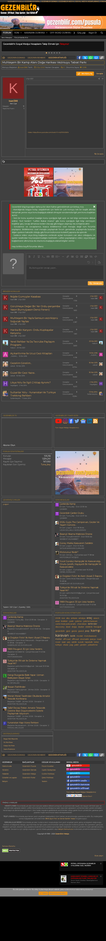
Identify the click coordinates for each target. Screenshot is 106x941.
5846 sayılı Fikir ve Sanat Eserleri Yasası (60, 847)
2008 (57, 618)
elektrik (88, 627)
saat (64, 642)
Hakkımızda (7, 794)
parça (93, 639)
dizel (68, 627)
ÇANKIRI (63, 509)
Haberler (5, 802)
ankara (74, 618)
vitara (65, 645)
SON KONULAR (9, 613)
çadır (71, 621)
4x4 (63, 618)
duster (81, 627)
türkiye (58, 645)
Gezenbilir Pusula (29, 794)
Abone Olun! (79, 824)
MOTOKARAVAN (67, 607)
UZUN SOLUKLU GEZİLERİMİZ (73, 530)
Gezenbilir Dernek (29, 798)
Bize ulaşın (99, 884)
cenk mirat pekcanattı (65, 624)
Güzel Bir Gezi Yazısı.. (22, 372)
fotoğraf (97, 627)
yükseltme (93, 645)
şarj (68, 642)
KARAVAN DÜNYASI (34, 32)
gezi (68, 631)
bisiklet (64, 621)
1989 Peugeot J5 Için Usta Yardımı (77, 602)
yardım (83, 645)
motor (58, 639)
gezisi (74, 631)
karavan (62, 635)
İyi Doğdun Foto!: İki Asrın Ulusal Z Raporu (81, 576)
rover (57, 642)
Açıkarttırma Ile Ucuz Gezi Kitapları (31, 353)
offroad (75, 639)
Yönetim (5, 798)
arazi (57, 621)
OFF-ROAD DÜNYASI (61, 32)
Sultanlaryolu (15, 398)
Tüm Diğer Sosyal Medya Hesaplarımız (81, 820)
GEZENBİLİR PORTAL (32, 1)
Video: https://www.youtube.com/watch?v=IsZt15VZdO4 (48, 132)
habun (13, 348)
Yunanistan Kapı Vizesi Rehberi (23, 722)
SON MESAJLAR (62, 500)
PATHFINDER (13, 692)
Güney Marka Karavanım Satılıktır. (76, 543)
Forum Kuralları (48, 794)
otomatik (84, 639)
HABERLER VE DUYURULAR (72, 583)
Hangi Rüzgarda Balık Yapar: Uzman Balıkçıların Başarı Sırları (25, 676)
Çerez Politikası (47, 806)
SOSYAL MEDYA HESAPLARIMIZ (87, 1)
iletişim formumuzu (65, 857)
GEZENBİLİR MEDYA (66, 1)
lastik (72, 636)
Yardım (44, 809)
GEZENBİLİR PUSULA (15, 1)
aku (68, 618)
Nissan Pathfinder (16, 687)
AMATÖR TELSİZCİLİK (69, 598)
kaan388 (24, 67)
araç (89, 618)
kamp (95, 630)
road (99, 639)
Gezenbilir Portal (28, 806)
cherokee (81, 624)
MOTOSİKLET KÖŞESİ (69, 557)
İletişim (5, 809)
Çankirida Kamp (68, 504)
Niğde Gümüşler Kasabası (25, 296)
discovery (60, 627)
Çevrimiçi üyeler (11, 500)
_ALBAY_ (14, 356)
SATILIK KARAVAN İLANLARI (72, 548)
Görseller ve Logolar (9, 806)
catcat (12, 366)
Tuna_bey (46, 464)
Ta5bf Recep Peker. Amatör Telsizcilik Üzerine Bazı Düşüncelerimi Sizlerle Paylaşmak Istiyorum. (26, 711)
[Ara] (102, 32)
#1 (103, 79)
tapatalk (89, 642)
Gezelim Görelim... (21, 363)
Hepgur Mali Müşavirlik (10, 739)
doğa (74, 627)
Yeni (16, 32)
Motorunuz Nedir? (69, 552)
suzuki (81, 642)
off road (66, 639)
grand (81, 631)
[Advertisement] (79, 755)
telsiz (96, 642)
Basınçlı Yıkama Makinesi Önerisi (76, 534)
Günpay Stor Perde (9, 745)
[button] (21, 32)
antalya (81, 618)
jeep (87, 631)
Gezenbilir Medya (29, 802)
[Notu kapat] (100, 892)
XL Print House (8, 742)
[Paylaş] (99, 78)
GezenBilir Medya (62, 862)
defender (92, 624)
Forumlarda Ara (21, 37)
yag (71, 645)
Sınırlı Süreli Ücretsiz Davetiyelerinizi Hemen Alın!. (84, 907)
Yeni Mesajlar (6, 37)
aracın (96, 618)
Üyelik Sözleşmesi (49, 798)
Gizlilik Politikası (48, 802)
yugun (6, 504)
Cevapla (100, 154)
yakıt (76, 645)
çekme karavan (90, 621)
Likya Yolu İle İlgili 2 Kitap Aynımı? (30, 382)
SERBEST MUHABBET (69, 539)
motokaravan (90, 636)
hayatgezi (14, 385)
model (80, 636)
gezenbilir (60, 631)
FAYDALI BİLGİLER (15, 728)
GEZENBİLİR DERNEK (49, 1)
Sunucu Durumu (8, 874)
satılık (74, 642)
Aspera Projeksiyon (9, 749)
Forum (7, 32)
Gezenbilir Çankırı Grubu (72, 513)
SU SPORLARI (13, 683)
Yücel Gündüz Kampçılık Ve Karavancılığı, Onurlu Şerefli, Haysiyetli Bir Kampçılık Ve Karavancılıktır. (80, 564)
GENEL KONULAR (67, 572)
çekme (78, 621)
